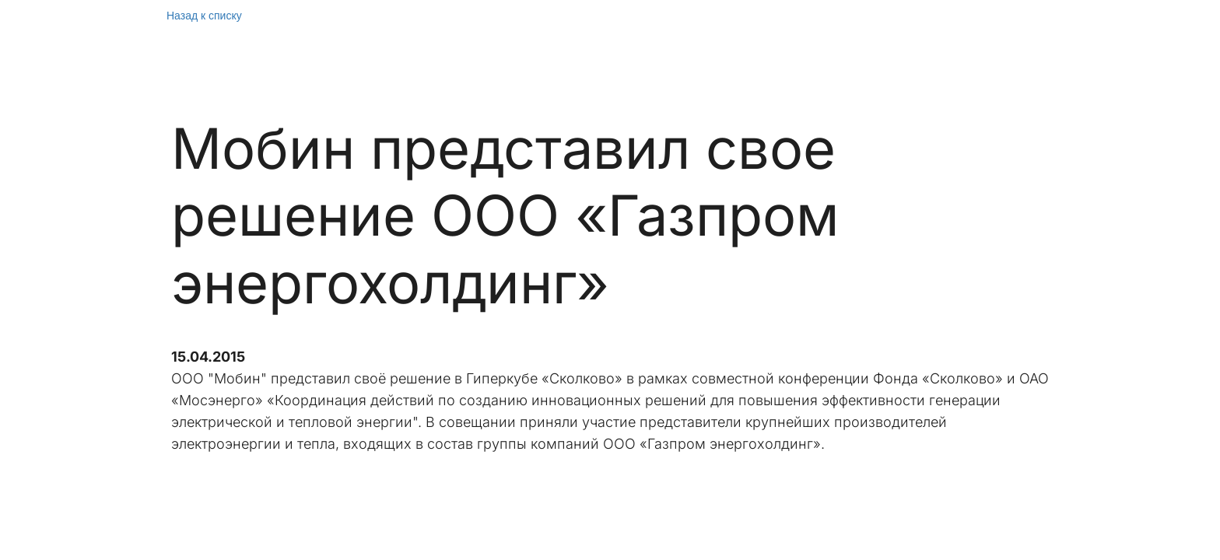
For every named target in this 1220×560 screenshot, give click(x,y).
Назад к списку (204, 15)
